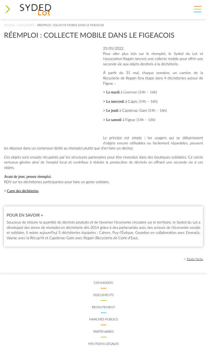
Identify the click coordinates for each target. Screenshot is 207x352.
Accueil (9, 25)
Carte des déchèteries (22, 191)
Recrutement (103, 307)
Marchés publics (103, 319)
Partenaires (103, 331)
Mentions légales (103, 344)
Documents (103, 295)
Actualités (26, 25)
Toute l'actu (195, 259)
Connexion (103, 283)
